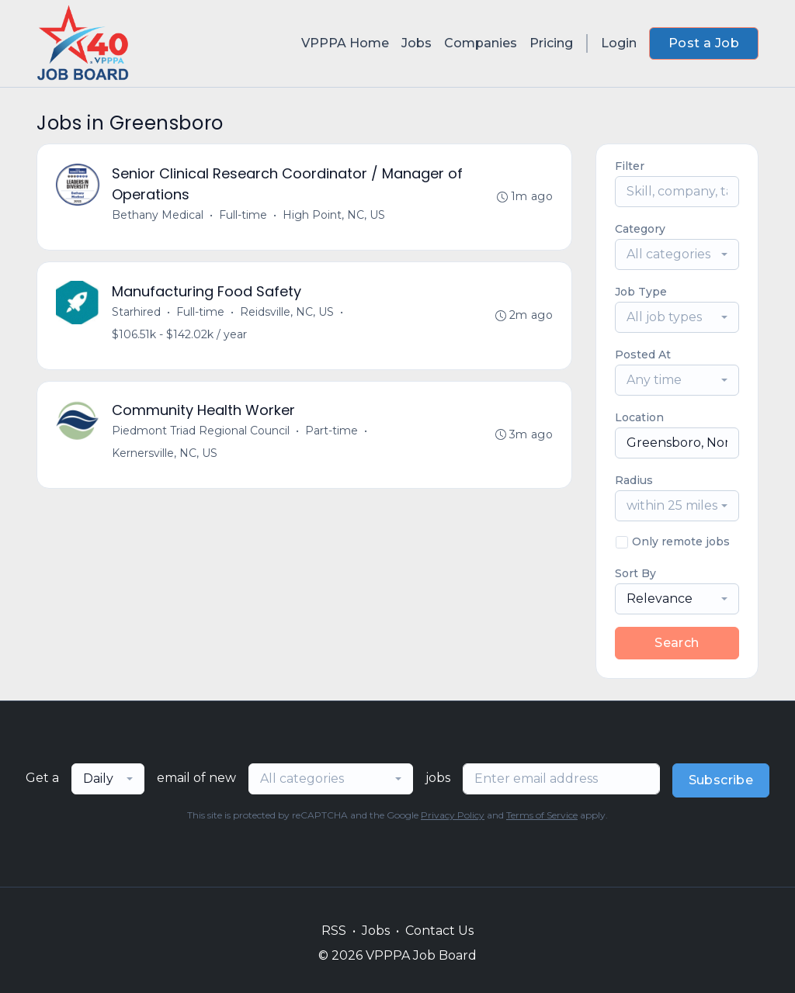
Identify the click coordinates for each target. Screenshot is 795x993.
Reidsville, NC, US (287, 312)
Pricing (551, 43)
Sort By (635, 573)
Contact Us (439, 930)
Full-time (243, 215)
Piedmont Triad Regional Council (201, 431)
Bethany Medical (157, 215)
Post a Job (703, 43)
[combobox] (677, 254)
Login (619, 43)
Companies (480, 43)
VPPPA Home (345, 43)
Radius (634, 480)
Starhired (136, 312)
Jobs (416, 43)
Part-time (331, 431)
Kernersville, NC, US (164, 454)
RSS (333, 930)
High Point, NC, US (334, 215)
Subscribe (721, 780)
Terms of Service (542, 815)
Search (676, 642)
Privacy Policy (452, 815)
